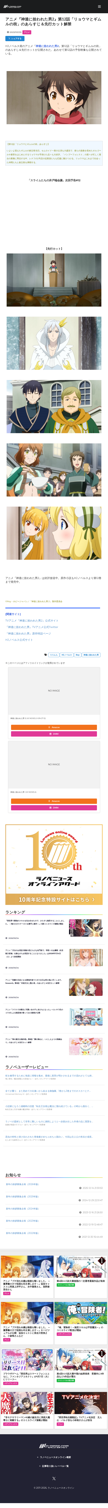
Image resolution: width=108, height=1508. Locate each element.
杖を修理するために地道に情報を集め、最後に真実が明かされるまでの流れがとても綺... (49, 1075)
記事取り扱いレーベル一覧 (55, 1466)
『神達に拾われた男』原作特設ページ (28, 633)
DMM (53, 734)
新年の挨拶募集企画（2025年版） (23, 1196)
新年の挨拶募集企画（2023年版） (23, 1220)
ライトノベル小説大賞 (66, 1285)
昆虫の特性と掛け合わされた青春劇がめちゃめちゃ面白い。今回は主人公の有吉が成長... (49, 1136)
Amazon (54, 727)
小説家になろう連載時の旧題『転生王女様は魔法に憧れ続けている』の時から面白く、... (49, 1106)
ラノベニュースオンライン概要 (55, 1457)
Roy (78, 655)
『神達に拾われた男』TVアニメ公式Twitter (31, 627)
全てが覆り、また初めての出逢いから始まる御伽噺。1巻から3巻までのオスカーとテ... (48, 1091)
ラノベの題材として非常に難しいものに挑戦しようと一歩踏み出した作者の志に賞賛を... (49, 1121)
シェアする (15, 38)
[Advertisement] (54, 1158)
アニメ (27, 32)
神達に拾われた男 (91, 655)
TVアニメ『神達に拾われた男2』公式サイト (32, 620)
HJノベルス (67, 655)
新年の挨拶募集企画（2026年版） (23, 1184)
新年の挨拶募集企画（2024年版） (23, 1208)
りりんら (54, 655)
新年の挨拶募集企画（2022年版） (23, 1233)
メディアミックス (64, 1334)
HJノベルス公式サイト (19, 639)
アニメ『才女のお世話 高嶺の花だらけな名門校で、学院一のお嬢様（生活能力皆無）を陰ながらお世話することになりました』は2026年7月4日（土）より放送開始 (34, 953)
